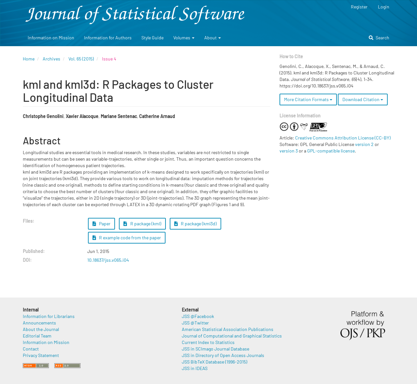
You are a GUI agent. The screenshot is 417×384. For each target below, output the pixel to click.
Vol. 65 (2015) (81, 58)
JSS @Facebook (198, 316)
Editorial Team (37, 335)
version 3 (289, 150)
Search (379, 37)
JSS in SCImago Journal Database (215, 348)
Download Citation (362, 99)
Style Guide (152, 37)
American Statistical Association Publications (227, 329)
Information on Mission (51, 37)
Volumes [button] (183, 37)
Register (359, 6)
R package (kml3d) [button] (195, 223)
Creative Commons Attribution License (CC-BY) (343, 137)
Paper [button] (102, 223)
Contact (31, 348)
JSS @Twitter (195, 322)
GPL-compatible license (331, 150)
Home (29, 58)
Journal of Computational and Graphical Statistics (232, 335)
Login (383, 6)
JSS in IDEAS (195, 368)
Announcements (39, 322)
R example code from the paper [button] (127, 237)
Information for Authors (108, 37)
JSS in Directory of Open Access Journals (223, 355)
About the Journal (41, 329)
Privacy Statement (41, 355)
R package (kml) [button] (142, 223)
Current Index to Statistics (208, 342)
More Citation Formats (308, 99)
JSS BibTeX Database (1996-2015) (214, 361)
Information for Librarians (49, 316)
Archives (51, 58)
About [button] (212, 37)
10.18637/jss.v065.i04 (108, 260)
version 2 (364, 144)
